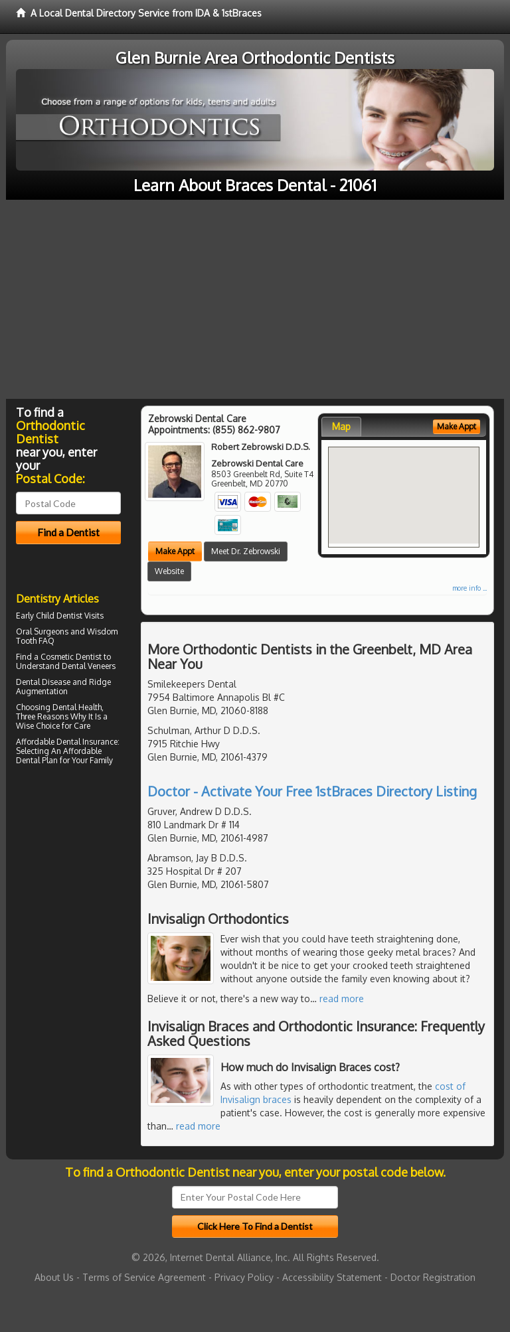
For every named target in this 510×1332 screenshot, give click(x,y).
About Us (54, 1277)
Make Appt (175, 551)
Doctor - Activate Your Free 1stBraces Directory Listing (312, 791)
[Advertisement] (255, 299)
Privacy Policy (244, 1277)
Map (341, 426)
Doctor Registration (432, 1277)
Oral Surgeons (42, 631)
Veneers (102, 666)
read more (341, 998)
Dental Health (77, 707)
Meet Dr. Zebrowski (245, 551)
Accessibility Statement (332, 1277)
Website (169, 571)
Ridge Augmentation (63, 686)
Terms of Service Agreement (144, 1277)
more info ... (469, 588)
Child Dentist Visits (70, 616)
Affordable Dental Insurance (67, 742)
